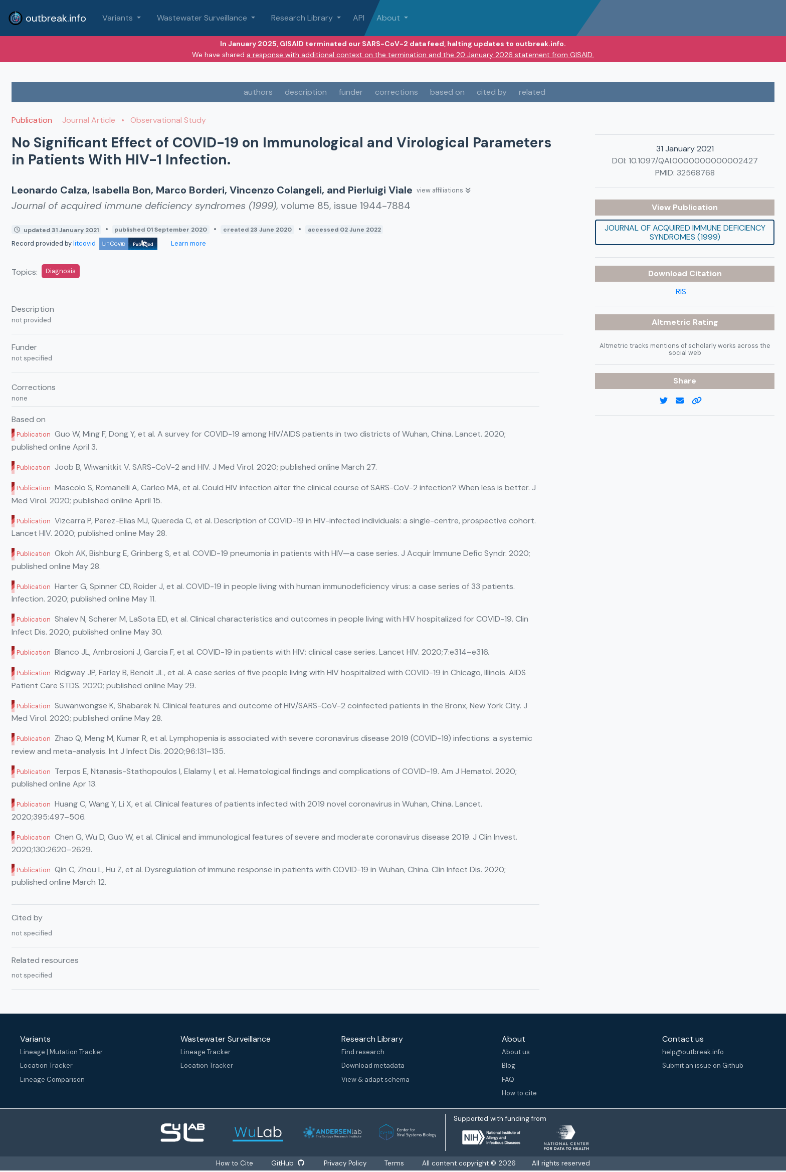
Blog (508, 1065)
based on (447, 92)
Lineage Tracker (205, 1052)
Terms (395, 1163)
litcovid (115, 243)
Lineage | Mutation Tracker (61, 1052)
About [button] (389, 18)
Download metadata (373, 1065)
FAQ (508, 1079)
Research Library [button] (303, 18)
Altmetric (672, 322)
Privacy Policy (346, 1163)
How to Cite (234, 1163)
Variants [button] (118, 18)
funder (351, 92)
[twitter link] (668, 401)
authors (258, 92)
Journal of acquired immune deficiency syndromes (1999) (685, 232)
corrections (396, 92)
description (306, 92)
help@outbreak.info (693, 1052)
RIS (681, 291)
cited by (492, 92)
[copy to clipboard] (701, 401)
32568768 (696, 172)
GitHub (287, 1163)
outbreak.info (47, 18)
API (358, 18)
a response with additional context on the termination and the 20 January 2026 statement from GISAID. (420, 54)
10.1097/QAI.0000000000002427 (693, 160)
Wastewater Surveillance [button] (203, 18)
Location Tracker (46, 1065)
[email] (684, 401)
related (532, 92)
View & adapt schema (375, 1079)
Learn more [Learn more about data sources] (187, 243)
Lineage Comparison (52, 1079)
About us (516, 1052)
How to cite (519, 1093)
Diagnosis (61, 271)
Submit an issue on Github (702, 1065)
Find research (362, 1052)
